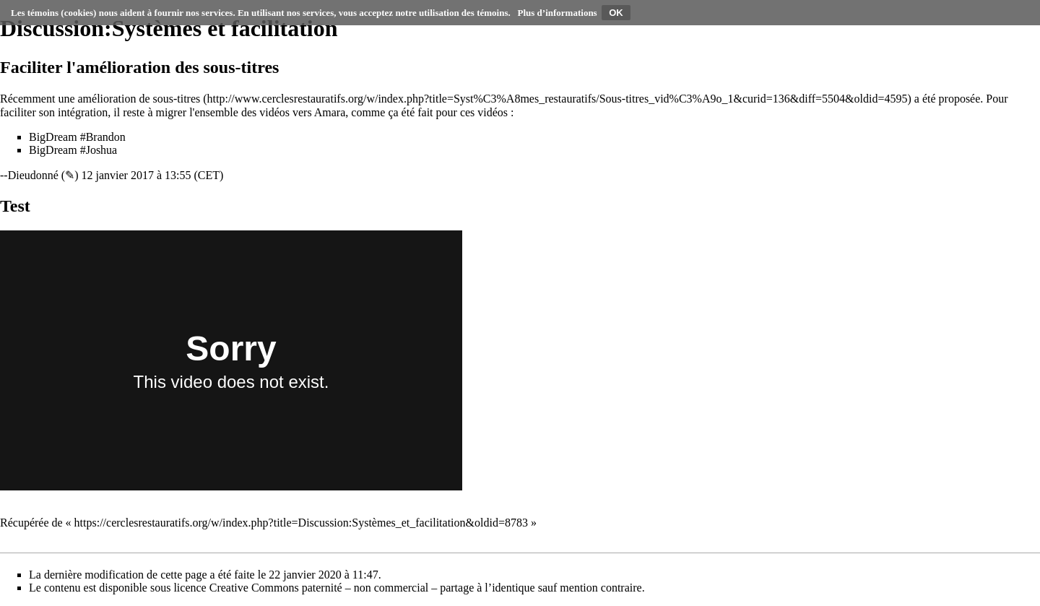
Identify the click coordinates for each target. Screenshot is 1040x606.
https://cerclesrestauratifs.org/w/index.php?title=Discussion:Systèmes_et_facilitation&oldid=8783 (301, 522)
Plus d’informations (557, 12)
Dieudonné (33, 175)
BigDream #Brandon (77, 137)
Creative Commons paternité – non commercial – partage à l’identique (372, 587)
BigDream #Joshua (73, 150)
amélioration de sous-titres (139, 98)
